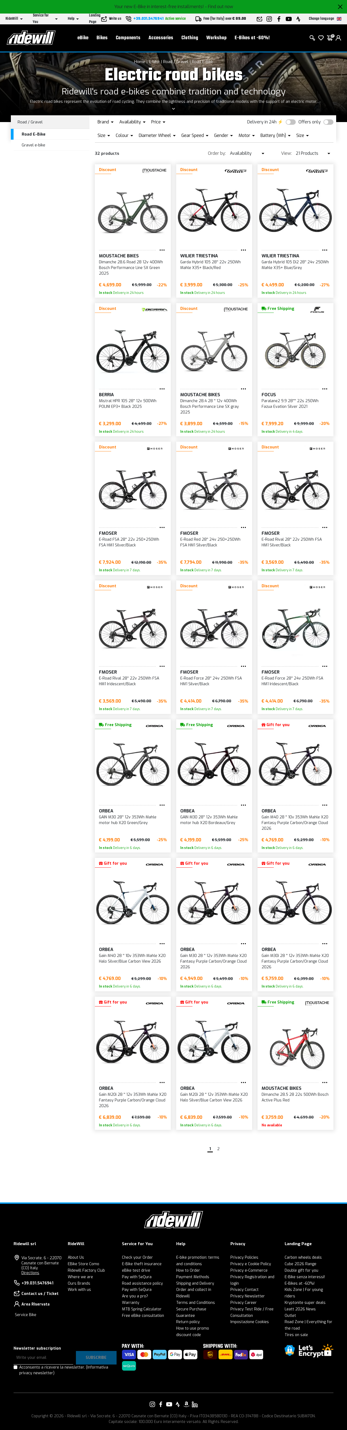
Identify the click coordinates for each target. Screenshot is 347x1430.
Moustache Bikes (119, 256)
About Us (76, 1257)
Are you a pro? (135, 1296)
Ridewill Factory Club (86, 1270)
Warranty (130, 1302)
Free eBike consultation (143, 1315)
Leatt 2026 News (300, 1309)
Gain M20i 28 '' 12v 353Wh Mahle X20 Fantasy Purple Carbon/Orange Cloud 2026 (132, 1100)
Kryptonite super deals (305, 1302)
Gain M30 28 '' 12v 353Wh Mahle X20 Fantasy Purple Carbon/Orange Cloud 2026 (213, 961)
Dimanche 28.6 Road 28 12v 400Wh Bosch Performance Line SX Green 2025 (131, 268)
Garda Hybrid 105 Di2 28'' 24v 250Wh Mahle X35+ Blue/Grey (295, 265)
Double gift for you (301, 1270)
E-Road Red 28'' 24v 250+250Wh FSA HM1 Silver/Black (210, 542)
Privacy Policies (244, 1257)
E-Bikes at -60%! (252, 38)
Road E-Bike (202, 61)
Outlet (290, 1315)
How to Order (188, 1270)
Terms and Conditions (195, 1302)
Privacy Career (243, 1302)
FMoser (108, 533)
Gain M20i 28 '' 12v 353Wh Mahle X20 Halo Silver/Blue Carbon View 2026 (214, 1097)
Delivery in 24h (262, 122)
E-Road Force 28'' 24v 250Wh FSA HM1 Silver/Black (211, 681)
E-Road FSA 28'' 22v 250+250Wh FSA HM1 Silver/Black (129, 542)
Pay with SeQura (137, 1277)
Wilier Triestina (199, 256)
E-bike (154, 61)
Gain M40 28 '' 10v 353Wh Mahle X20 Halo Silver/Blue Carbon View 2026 (132, 958)
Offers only (309, 122)
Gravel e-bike (33, 145)
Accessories (161, 38)
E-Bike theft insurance (142, 1264)
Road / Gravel (175, 61)
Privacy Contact (244, 1289)
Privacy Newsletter (247, 1296)
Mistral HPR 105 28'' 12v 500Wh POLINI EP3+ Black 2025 (127, 403)
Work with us (79, 1289)
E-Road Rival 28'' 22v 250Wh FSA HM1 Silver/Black (292, 542)
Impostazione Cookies (249, 1321)
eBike (83, 38)
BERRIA (106, 395)
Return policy (188, 1321)
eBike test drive (136, 1270)
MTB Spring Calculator (142, 1309)
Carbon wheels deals (303, 1257)
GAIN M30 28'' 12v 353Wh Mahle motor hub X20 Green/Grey (127, 820)
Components (128, 38)
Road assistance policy (142, 1283)
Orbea (106, 811)
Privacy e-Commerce (249, 1270)
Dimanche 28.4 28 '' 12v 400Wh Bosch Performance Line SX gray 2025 (209, 406)
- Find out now (219, 6)
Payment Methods (192, 1277)
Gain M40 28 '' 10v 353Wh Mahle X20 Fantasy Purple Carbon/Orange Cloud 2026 (295, 823)
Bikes (102, 38)
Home (139, 61)
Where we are (80, 1277)
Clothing (189, 38)
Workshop (216, 38)
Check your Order (137, 1257)
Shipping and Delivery (195, 1283)
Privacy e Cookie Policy (250, 1264)
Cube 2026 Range (300, 1264)
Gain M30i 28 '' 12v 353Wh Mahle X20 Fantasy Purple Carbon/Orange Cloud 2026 (295, 961)
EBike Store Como (83, 1264)
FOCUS (269, 395)
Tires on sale (296, 1334)
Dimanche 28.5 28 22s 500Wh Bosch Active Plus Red (295, 1097)
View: (286, 153)
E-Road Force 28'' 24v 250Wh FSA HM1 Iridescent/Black (292, 681)
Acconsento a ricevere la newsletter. (63, 1370)
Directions (30, 1272)
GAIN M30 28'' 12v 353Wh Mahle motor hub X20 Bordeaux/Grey (209, 820)
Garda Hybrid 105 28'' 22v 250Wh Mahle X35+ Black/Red (210, 265)
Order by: (217, 153)
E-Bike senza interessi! (305, 1277)
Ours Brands (79, 1283)
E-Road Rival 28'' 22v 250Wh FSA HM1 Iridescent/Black (129, 681)
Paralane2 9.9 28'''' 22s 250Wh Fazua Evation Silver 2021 (290, 403)
